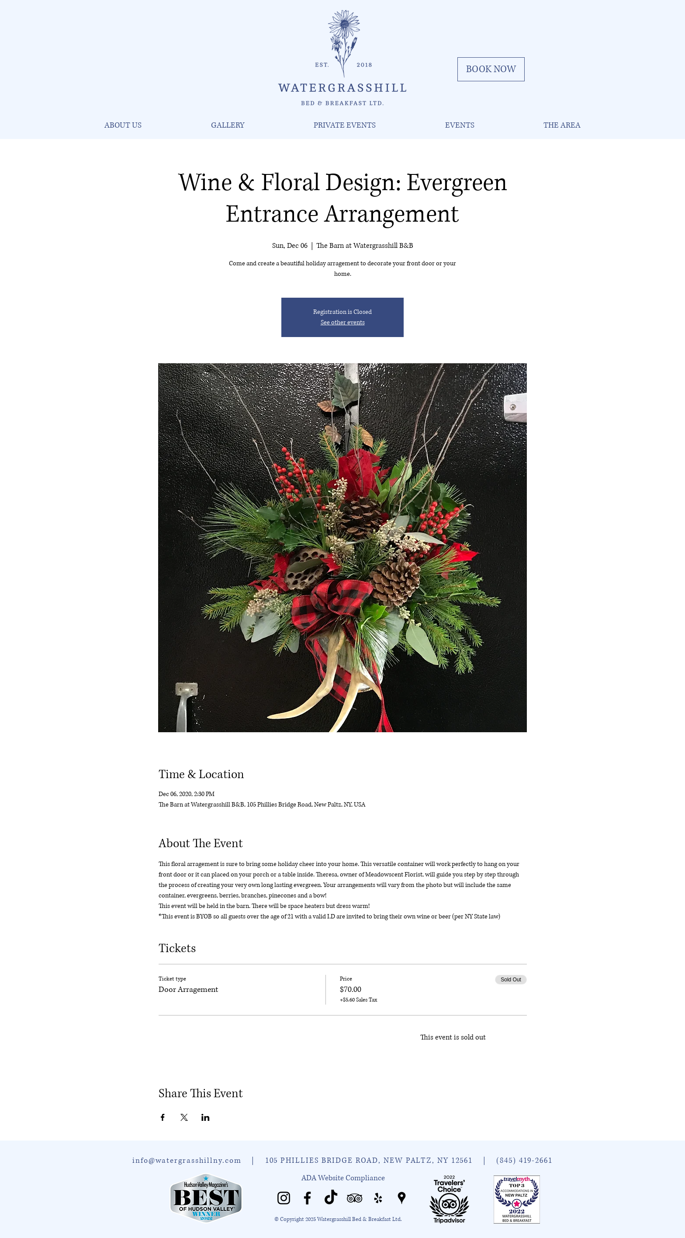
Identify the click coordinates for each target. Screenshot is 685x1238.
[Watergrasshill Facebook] (307, 1198)
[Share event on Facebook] (163, 1117)
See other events (343, 322)
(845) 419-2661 (524, 1160)
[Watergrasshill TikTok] (330, 1198)
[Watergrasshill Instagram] (283, 1198)
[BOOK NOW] (491, 69)
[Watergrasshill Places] (401, 1198)
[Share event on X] (184, 1117)
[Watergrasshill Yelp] (378, 1198)
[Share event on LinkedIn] (205, 1117)
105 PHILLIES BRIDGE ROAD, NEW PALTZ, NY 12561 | (381, 1160)
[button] (122, 125)
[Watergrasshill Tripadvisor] (354, 1198)
